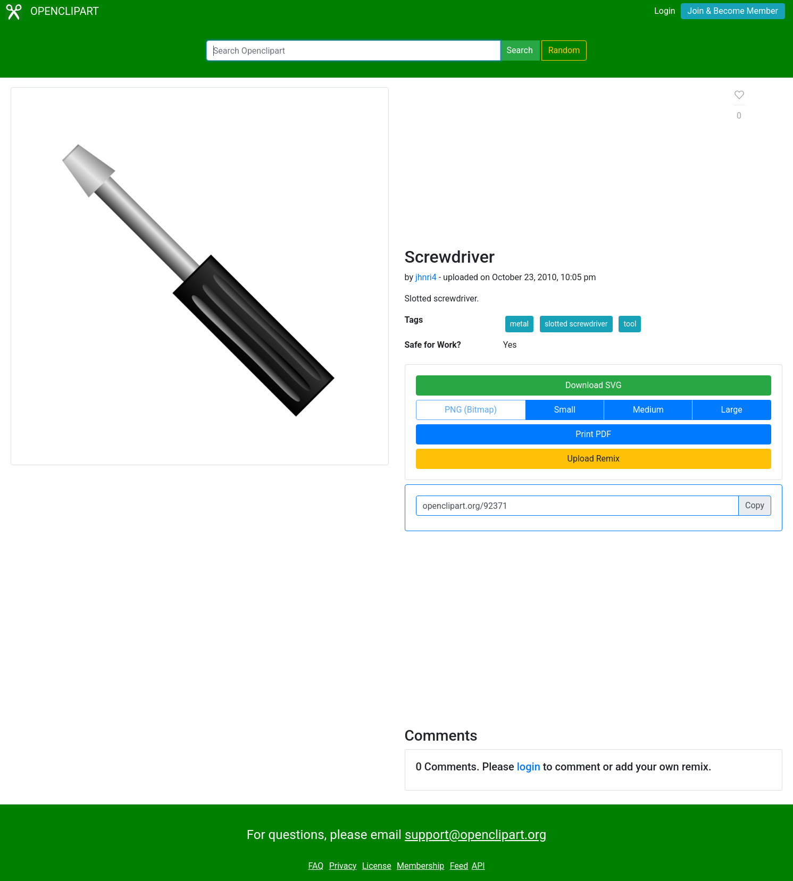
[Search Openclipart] (353, 50)
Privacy (343, 866)
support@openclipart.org (475, 834)
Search (520, 50)
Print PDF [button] (593, 434)
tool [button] (629, 324)
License (376, 866)
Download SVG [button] (593, 385)
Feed (459, 866)
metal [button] (519, 324)
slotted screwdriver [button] (576, 324)
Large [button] (731, 410)
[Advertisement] (561, 167)
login (528, 766)
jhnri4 (426, 277)
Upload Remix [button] (593, 459)
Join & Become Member (733, 11)
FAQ (315, 866)
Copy (754, 505)
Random (564, 50)
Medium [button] (648, 410)
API (478, 866)
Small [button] (564, 410)
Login (664, 11)
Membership (420, 866)
